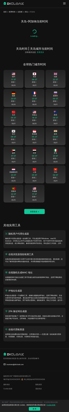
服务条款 (6, 384)
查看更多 (40, 52)
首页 (5, 12)
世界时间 (12, 12)
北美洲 (20, 12)
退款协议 (38, 389)
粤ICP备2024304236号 (11, 379)
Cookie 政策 (7, 389)
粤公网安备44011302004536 (34, 379)
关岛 (26, 12)
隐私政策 (38, 384)
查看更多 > (34, 211)
